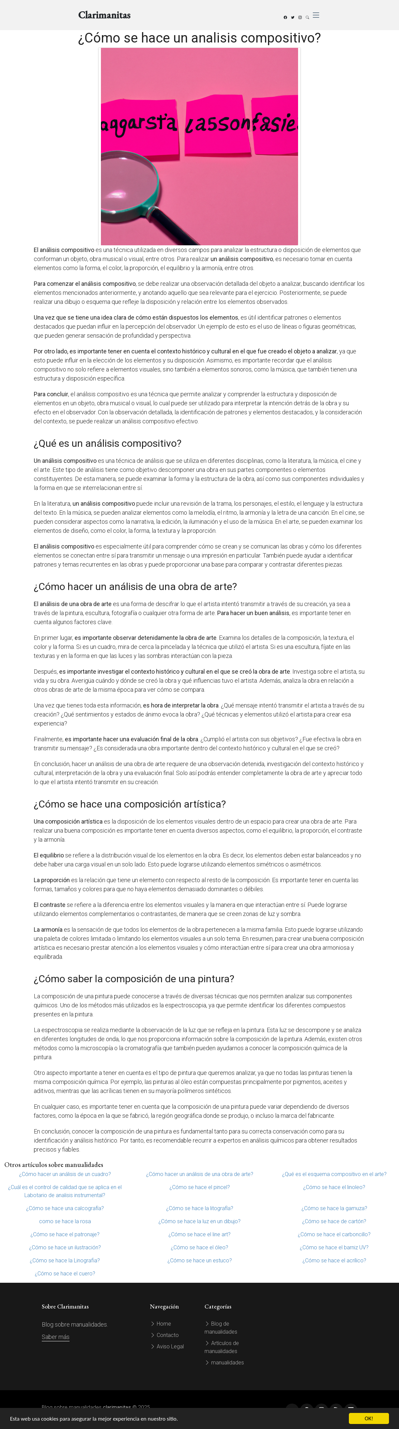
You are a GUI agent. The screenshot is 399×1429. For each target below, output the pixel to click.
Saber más (56, 1336)
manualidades (224, 1362)
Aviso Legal (167, 1346)
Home (160, 1324)
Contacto (164, 1335)
